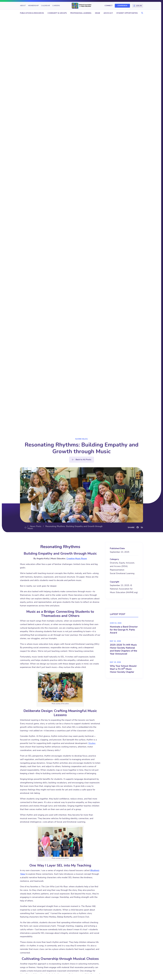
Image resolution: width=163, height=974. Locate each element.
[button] (141, 13)
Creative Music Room (76, 558)
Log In (139, 6)
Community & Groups (57, 13)
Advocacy (108, 13)
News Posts (35, 526)
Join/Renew (122, 6)
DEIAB (97, 13)
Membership (33, 6)
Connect (108, 6)
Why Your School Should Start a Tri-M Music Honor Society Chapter (123, 669)
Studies (92, 743)
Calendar (45, 6)
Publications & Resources (32, 13)
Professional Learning (80, 13)
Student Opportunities (127, 13)
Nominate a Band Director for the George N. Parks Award (124, 629)
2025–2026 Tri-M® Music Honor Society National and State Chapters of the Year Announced (123, 649)
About (23, 6)
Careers (56, 6)
